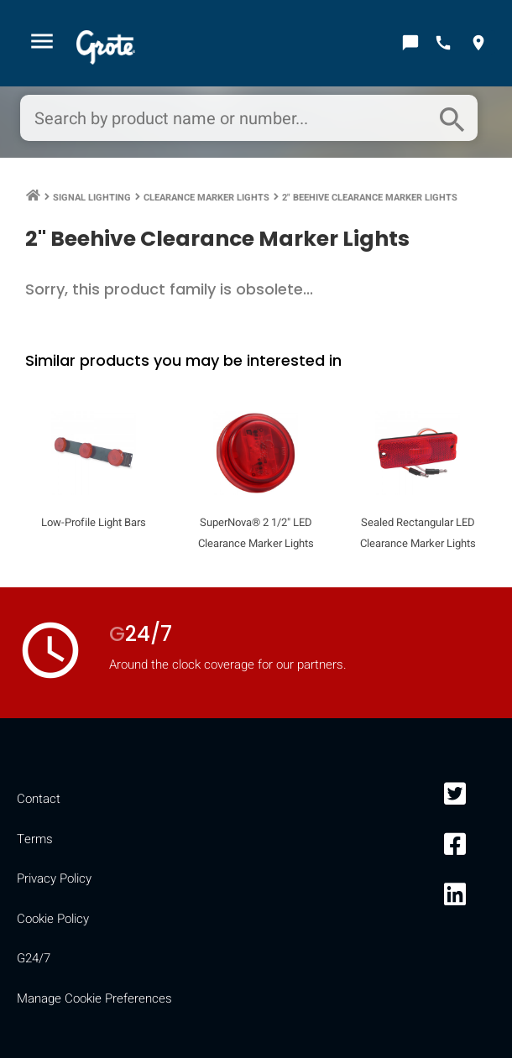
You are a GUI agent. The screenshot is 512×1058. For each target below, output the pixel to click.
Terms (35, 839)
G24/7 (33, 958)
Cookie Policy (53, 918)
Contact (38, 799)
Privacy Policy (54, 878)
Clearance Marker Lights (206, 197)
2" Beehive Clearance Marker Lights (369, 197)
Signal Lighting (92, 197)
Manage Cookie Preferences (94, 998)
